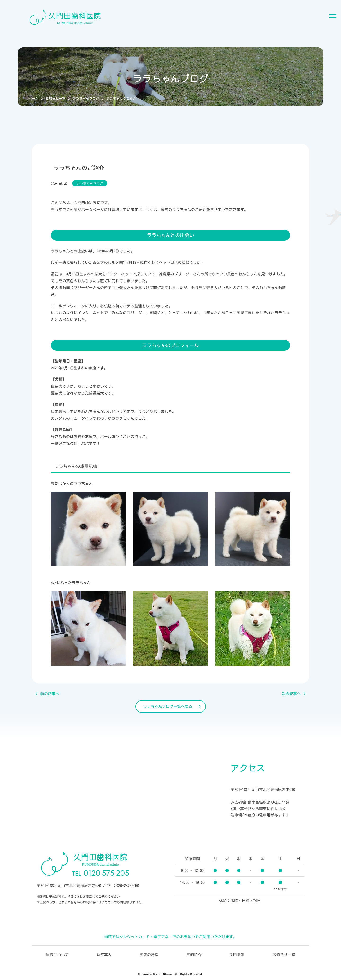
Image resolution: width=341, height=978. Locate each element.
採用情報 (236, 955)
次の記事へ (291, 694)
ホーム (33, 98)
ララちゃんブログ (85, 98)
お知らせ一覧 (55, 98)
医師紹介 (194, 955)
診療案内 (104, 955)
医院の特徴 (148, 955)
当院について (57, 955)
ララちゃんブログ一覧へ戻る (167, 706)
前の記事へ (49, 694)
